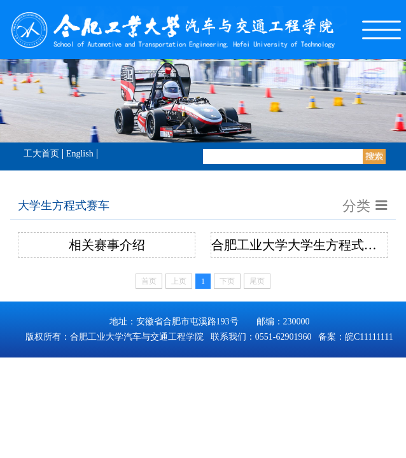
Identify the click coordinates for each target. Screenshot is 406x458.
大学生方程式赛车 (63, 205)
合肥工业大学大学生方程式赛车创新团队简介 (299, 245)
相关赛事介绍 (107, 245)
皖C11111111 (369, 337)
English (80, 153)
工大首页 (41, 153)
